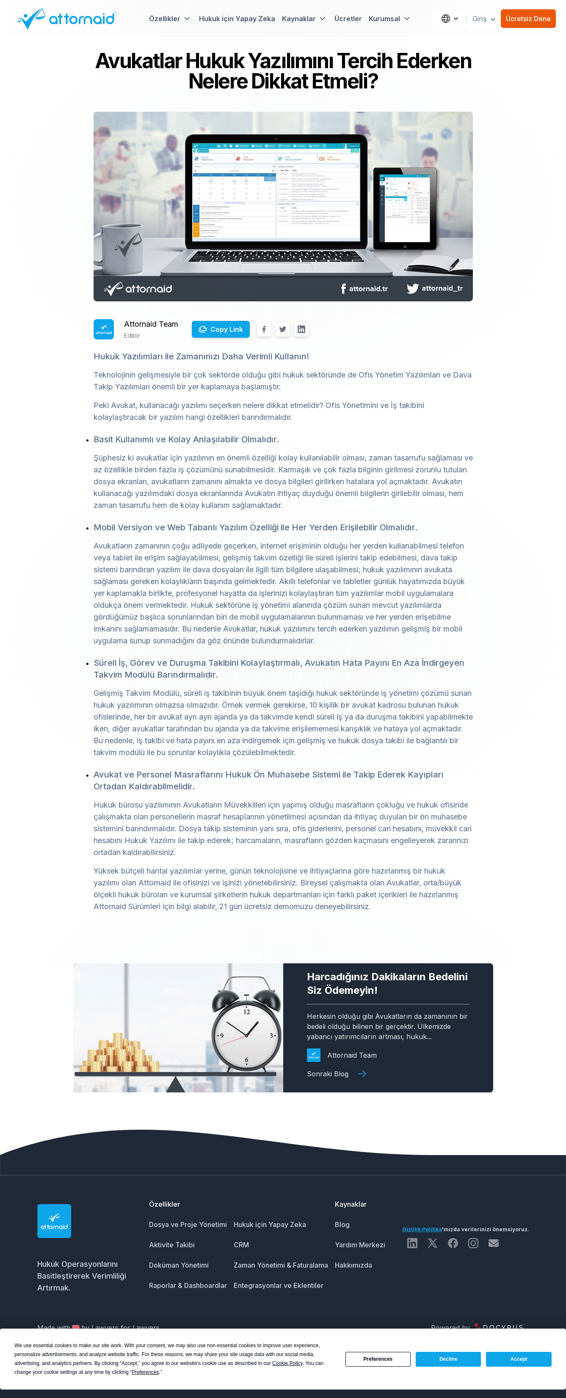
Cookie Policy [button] (287, 1363)
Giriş (484, 19)
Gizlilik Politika (422, 1229)
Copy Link (226, 329)
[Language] (448, 18)
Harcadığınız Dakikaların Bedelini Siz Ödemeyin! (387, 983)
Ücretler (348, 18)
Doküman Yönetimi (179, 1265)
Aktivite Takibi (172, 1245)
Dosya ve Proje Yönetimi (188, 1224)
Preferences (378, 1359)
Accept (519, 1359)
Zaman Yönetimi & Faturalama (281, 1265)
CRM (241, 1245)
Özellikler (164, 1204)
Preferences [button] (145, 1372)
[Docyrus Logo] (499, 1327)
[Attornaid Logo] (64, 18)
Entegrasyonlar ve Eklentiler (278, 1285)
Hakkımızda (353, 1265)
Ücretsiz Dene (528, 18)
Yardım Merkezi (360, 1245)
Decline (448, 1359)
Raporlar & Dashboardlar (188, 1285)
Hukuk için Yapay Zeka (237, 18)
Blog (342, 1224)
